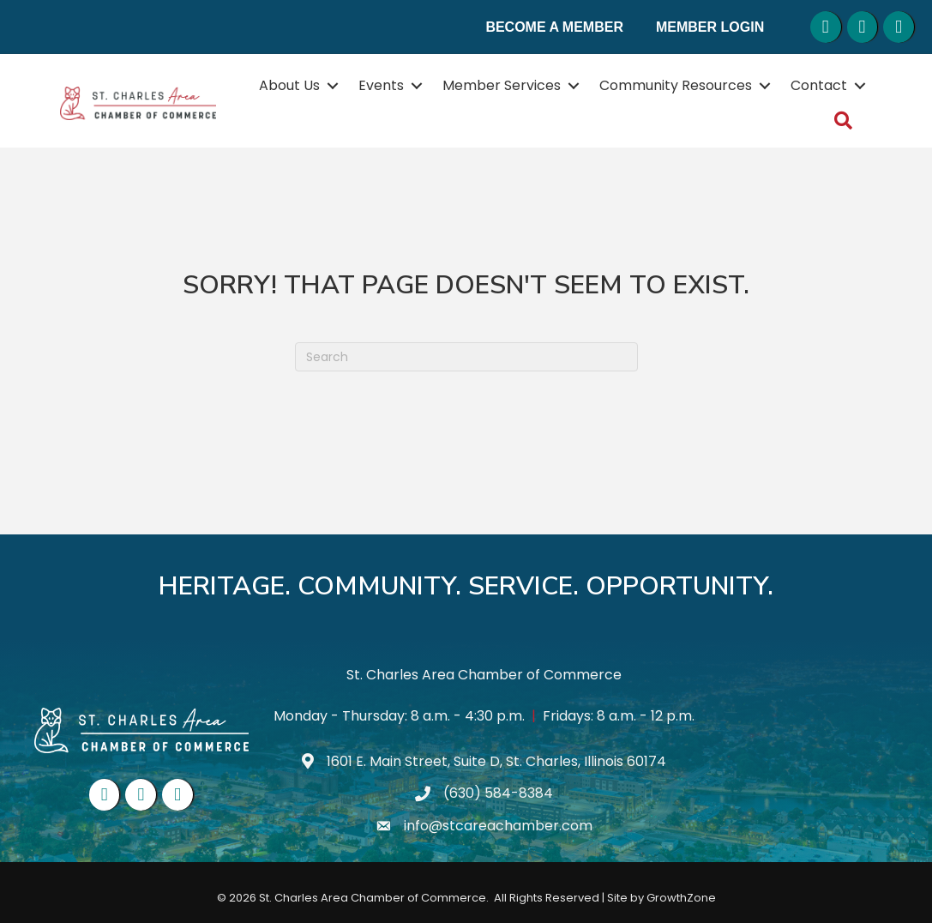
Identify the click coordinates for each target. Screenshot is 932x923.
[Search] (466, 356)
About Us (289, 85)
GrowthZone (681, 898)
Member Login (710, 27)
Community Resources (675, 85)
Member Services (501, 85)
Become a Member (554, 27)
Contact (819, 85)
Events (381, 85)
